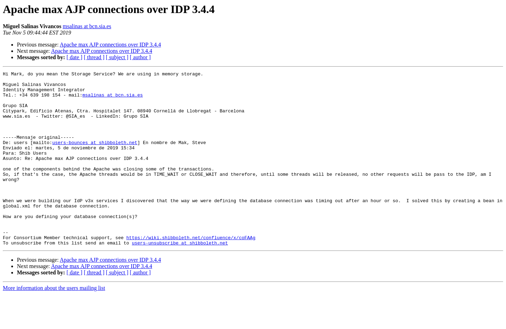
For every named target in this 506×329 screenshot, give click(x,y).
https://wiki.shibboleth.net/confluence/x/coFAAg (190, 271)
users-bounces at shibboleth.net (94, 157)
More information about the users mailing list (54, 323)
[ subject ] (117, 57)
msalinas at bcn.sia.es (87, 26)
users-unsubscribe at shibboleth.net (180, 277)
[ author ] (140, 57)
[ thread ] (94, 57)
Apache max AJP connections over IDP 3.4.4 (110, 45)
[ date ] (74, 57)
